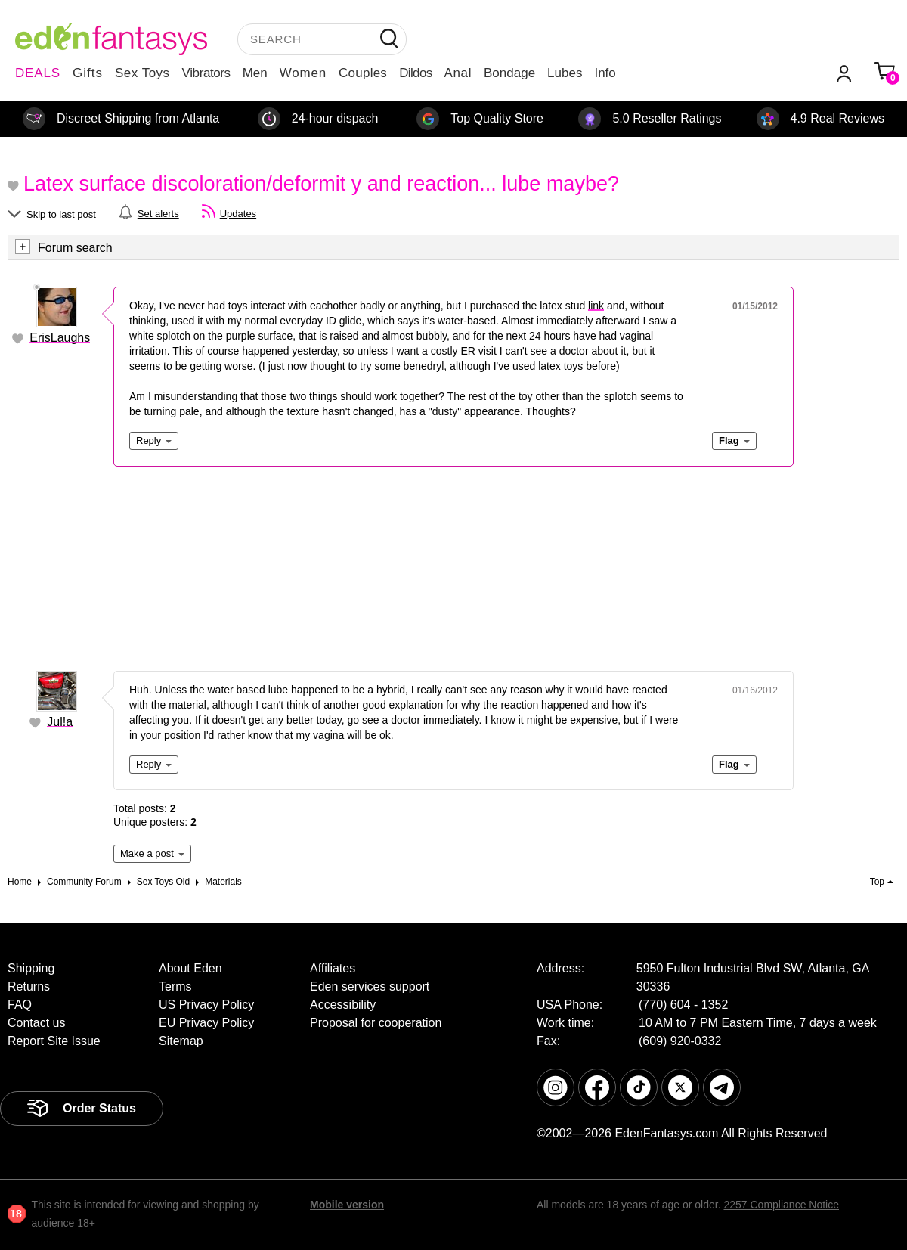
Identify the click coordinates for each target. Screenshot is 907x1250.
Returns (29, 986)
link (596, 305)
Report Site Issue (54, 1040)
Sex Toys (142, 73)
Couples (363, 73)
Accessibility (343, 1004)
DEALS (37, 73)
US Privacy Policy (206, 1004)
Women (303, 73)
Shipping (31, 968)
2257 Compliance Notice (781, 1205)
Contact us (36, 1022)
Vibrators (206, 73)
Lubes (564, 73)
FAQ (20, 1004)
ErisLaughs (59, 337)
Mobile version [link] (347, 1205)
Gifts (88, 73)
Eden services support (369, 986)
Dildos (415, 73)
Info (604, 73)
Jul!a (60, 721)
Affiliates (332, 968)
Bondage (509, 73)
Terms (175, 986)
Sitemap (181, 1040)
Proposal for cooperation (375, 1022)
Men (255, 73)
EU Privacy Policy (206, 1022)
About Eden (190, 968)
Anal (458, 73)
